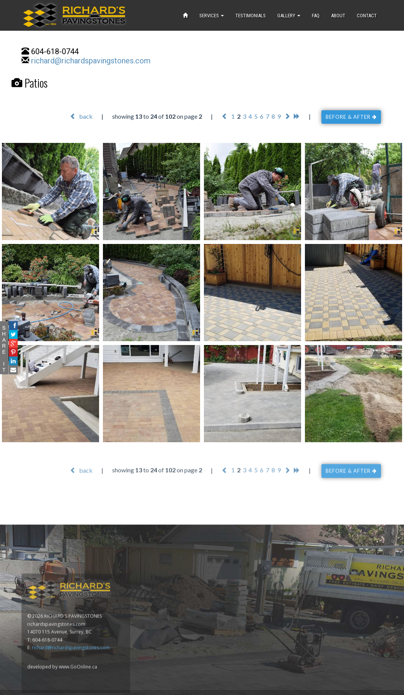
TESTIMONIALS (250, 15)
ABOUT (338, 15)
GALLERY (288, 15)
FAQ (316, 15)
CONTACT (367, 15)
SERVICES (211, 15)
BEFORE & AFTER (351, 117)
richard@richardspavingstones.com (91, 60)
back (81, 116)
